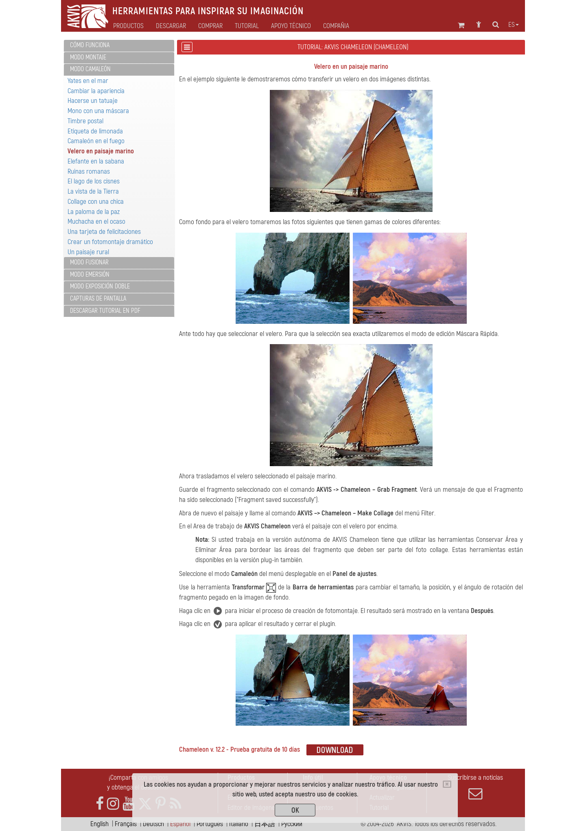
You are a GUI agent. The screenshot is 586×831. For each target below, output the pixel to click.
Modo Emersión (89, 274)
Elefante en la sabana (96, 161)
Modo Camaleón (90, 69)
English (99, 824)
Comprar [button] (210, 26)
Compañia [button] (336, 26)
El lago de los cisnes (94, 181)
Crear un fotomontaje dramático (110, 242)
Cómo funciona (89, 45)
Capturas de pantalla (98, 298)
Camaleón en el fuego (96, 141)
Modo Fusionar (89, 262)
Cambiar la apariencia (96, 91)
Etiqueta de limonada (95, 131)
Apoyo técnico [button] (291, 26)
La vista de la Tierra (93, 191)
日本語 (264, 824)
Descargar (171, 26)
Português (210, 824)
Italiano (238, 824)
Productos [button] (128, 26)
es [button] (513, 25)
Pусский (291, 824)
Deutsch (153, 824)
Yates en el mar (88, 80)
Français (126, 824)
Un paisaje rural (88, 252)
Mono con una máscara (98, 111)
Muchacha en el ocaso (96, 221)
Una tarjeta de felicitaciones (104, 231)
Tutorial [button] (247, 26)
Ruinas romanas (89, 171)
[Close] (447, 784)
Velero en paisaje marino (101, 151)
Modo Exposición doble (100, 286)
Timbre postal (85, 121)
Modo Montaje (88, 57)
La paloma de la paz (94, 211)
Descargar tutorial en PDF (105, 311)
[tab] (119, 46)
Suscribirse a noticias (475, 787)
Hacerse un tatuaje (93, 100)
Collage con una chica (96, 201)
